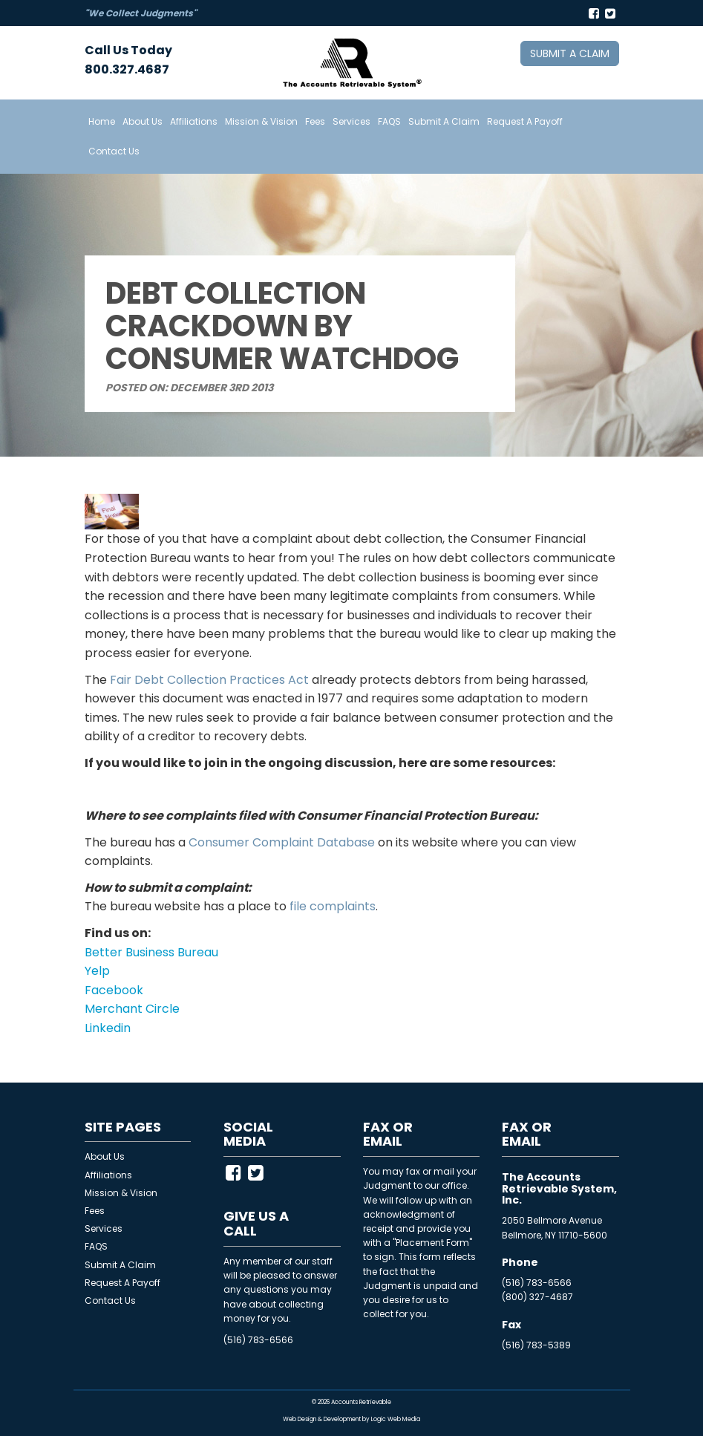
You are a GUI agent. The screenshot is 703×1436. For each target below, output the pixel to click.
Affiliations (194, 121)
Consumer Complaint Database (282, 842)
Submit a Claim (569, 53)
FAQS (389, 121)
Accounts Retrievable (361, 1402)
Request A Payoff (525, 121)
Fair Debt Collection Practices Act (209, 679)
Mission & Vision (261, 121)
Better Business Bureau (151, 952)
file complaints (333, 906)
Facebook (114, 990)
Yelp (97, 970)
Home (101, 121)
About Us (142, 121)
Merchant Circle (132, 1008)
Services (351, 121)
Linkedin (108, 1028)
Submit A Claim (444, 121)
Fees (315, 121)
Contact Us (114, 151)
